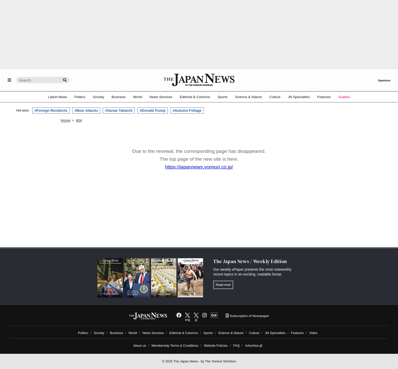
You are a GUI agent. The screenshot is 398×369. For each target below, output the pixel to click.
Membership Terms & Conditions (175, 345)
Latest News (57, 97)
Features (324, 97)
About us (139, 345)
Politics (79, 97)
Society (98, 97)
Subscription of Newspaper (247, 316)
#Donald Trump (152, 110)
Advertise (253, 345)
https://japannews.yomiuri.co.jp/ (199, 167)
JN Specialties (299, 97)
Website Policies (216, 345)
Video (313, 333)
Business (119, 97)
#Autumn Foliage (187, 110)
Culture (274, 97)
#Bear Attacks (86, 110)
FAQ (236, 345)
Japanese (384, 80)
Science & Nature (248, 97)
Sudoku (344, 97)
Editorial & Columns (195, 97)
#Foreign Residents (51, 110)
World (137, 97)
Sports (222, 97)
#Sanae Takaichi (118, 110)
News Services (161, 97)
